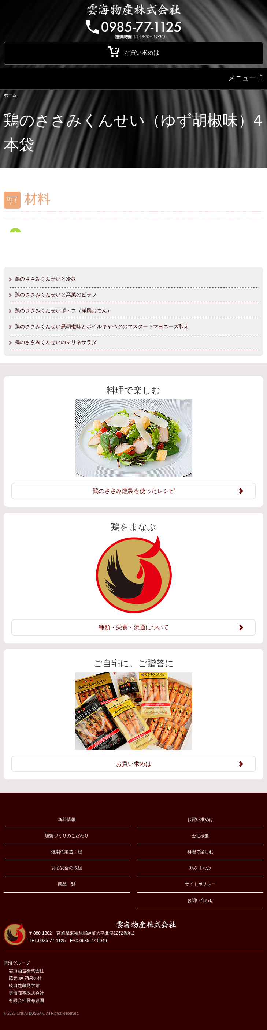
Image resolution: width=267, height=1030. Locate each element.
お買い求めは (200, 819)
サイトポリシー (200, 884)
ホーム (10, 95)
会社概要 (200, 835)
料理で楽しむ (200, 851)
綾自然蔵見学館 (24, 985)
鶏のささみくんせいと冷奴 (45, 279)
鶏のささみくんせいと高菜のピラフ (56, 294)
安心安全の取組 (66, 867)
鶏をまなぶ (200, 867)
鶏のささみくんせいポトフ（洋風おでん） (63, 311)
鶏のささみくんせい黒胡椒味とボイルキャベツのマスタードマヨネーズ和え (102, 326)
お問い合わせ (200, 900)
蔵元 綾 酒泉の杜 (25, 978)
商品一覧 (66, 884)
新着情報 (66, 819)
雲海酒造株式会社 (26, 970)
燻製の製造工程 (66, 851)
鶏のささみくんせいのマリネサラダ (56, 342)
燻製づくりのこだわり (67, 835)
